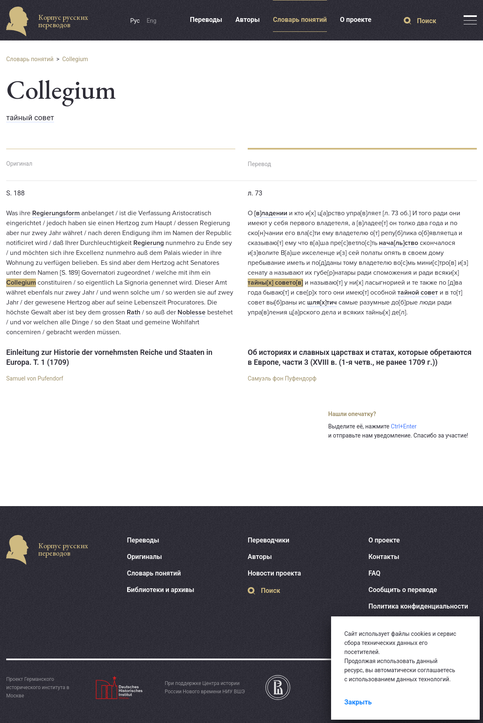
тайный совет (30, 117)
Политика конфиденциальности (418, 606)
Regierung (148, 243)
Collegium (75, 59)
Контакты (384, 557)
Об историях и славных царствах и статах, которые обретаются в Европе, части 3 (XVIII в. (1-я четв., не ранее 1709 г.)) (359, 357)
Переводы (206, 20)
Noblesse (192, 312)
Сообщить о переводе (403, 590)
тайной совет (418, 292)
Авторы (247, 20)
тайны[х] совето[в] (275, 282)
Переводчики (268, 540)
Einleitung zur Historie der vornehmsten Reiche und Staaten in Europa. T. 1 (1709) (109, 357)
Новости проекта (274, 573)
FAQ (375, 573)
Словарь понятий (300, 20)
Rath (133, 312)
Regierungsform (56, 213)
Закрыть (358, 702)
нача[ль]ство (398, 243)
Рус (135, 20)
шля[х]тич (322, 302)
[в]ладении (270, 213)
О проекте (356, 20)
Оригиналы (144, 557)
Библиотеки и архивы (160, 590)
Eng (151, 20)
